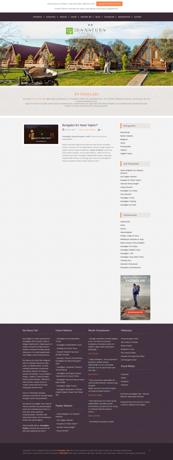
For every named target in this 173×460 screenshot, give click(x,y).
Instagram (125, 381)
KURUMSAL (51, 17)
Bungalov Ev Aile (127, 349)
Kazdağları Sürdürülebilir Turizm (69, 345)
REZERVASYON (124, 17)
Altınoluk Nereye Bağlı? (129, 184)
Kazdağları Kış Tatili (128, 205)
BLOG (98, 17)
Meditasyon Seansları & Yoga (132, 239)
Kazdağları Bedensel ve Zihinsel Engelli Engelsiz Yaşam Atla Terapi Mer (69, 392)
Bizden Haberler (90, 130)
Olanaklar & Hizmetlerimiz (130, 268)
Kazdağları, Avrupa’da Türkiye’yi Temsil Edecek (69, 368)
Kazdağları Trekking (128, 201)
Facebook (125, 374)
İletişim (137, 17)
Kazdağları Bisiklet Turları (130, 250)
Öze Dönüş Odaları (128, 353)
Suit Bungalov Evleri (129, 360)
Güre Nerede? (126, 194)
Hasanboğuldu (126, 232)
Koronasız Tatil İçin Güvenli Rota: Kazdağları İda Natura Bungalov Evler (69, 361)
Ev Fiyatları (86, 94)
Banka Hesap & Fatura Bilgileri (132, 243)
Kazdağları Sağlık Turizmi (67, 386)
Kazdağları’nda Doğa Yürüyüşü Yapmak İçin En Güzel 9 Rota (68, 374)
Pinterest (124, 385)
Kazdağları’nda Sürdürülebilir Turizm (67, 340)
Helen (122, 225)
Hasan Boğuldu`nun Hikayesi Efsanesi (68, 415)
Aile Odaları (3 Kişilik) (129, 342)
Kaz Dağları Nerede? (128, 177)
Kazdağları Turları (127, 198)
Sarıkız (123, 229)
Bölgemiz (124, 139)
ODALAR (63, 17)
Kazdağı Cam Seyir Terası (67, 348)
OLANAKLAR (109, 17)
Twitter (123, 378)
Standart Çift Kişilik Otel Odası (133, 356)
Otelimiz (81, 130)
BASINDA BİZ (86, 17)
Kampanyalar (125, 146)
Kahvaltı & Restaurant (129, 264)
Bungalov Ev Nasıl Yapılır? (80, 125)
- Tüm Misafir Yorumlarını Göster (101, 422)
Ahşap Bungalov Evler (129, 339)
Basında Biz (125, 132)
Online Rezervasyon (109, 4)
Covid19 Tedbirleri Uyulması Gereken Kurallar (67, 353)
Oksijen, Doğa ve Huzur (129, 236)
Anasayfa (37, 17)
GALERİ (74, 17)
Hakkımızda (125, 222)
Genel (122, 143)
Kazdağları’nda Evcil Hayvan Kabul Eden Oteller (70, 381)
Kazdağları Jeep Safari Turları (132, 257)
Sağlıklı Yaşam (126, 154)
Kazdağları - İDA (126, 253)
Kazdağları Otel (63, 450)
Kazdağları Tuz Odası (128, 191)
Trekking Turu (125, 260)
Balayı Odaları (126, 346)
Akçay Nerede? (126, 187)
